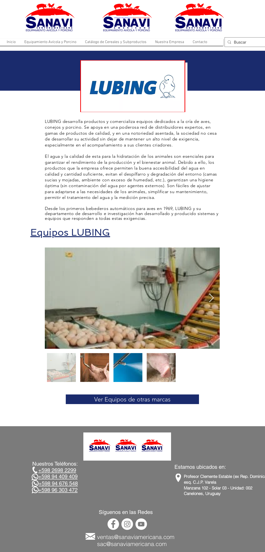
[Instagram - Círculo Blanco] (127, 524)
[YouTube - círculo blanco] (141, 524)
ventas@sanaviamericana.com (135, 536)
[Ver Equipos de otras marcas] (132, 399)
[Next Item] (211, 298)
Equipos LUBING (70, 232)
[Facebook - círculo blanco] (113, 524)
